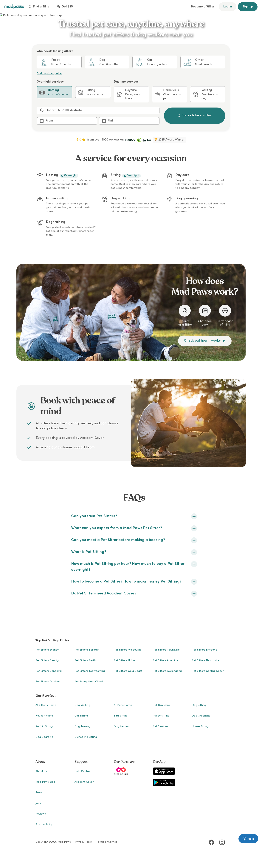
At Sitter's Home (45, 705)
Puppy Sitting (161, 716)
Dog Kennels (122, 726)
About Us (41, 771)
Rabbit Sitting (44, 726)
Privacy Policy (83, 842)
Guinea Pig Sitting (86, 737)
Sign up (247, 6)
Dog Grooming (201, 716)
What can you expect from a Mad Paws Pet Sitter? (134, 528)
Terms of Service (106, 842)
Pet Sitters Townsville (166, 650)
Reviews (40, 814)
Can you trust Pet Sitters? (134, 516)
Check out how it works (204, 341)
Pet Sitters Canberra (48, 671)
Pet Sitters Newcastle (205, 660)
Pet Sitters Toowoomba (90, 671)
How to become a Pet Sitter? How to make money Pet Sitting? (134, 582)
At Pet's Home (123, 705)
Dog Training (83, 726)
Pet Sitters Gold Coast (128, 671)
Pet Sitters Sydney (47, 650)
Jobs (38, 803)
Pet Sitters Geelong (48, 682)
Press (38, 792)
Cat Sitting (81, 716)
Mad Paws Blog (45, 782)
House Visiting (44, 716)
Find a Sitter (39, 6)
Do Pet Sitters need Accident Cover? (134, 594)
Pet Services (160, 726)
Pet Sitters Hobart (125, 660)
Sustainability (43, 824)
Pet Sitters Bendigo (47, 660)
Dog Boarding (44, 737)
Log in (227, 6)
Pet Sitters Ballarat (87, 650)
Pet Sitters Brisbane (204, 650)
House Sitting (200, 726)
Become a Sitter (202, 6)
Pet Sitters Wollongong (167, 671)
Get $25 (65, 6)
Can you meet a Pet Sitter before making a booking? (134, 540)
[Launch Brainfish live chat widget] (248, 838)
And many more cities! (89, 682)
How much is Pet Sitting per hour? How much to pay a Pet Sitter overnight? (134, 566)
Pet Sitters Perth (85, 660)
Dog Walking (82, 705)
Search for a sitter (195, 115)
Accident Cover (84, 782)
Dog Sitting (199, 705)
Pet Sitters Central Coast (208, 671)
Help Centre (82, 771)
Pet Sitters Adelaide (165, 660)
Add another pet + (49, 73)
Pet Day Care (161, 705)
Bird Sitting (121, 716)
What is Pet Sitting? (134, 552)
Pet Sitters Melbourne (128, 650)
